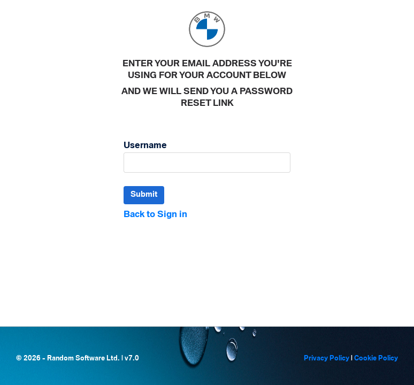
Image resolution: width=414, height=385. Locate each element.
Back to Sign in (155, 215)
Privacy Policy (326, 358)
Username (145, 146)
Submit (144, 194)
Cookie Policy (376, 358)
